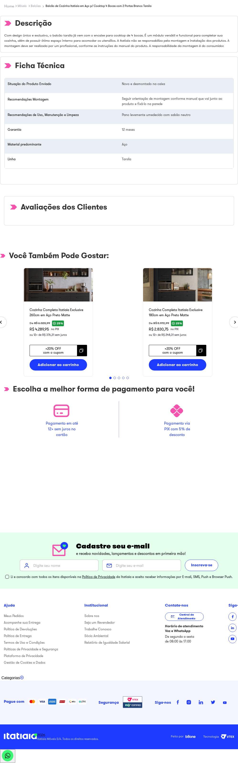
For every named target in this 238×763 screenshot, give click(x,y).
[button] (110, 378)
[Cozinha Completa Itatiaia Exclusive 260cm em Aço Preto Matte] (58, 322)
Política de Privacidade (98, 577)
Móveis (22, 6)
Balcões (36, 6)
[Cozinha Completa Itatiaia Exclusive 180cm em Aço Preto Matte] (177, 322)
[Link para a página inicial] (9, 6)
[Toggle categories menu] (12, 678)
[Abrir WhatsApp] (7, 756)
